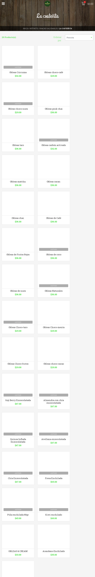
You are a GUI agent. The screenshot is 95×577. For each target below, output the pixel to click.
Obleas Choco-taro (79, 243)
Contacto (6, 558)
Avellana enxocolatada (16, 369)
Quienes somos (9, 562)
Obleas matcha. (16, 159)
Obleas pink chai (16, 117)
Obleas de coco (79, 201)
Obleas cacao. (47, 159)
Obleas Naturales (47, 243)
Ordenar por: (57, 39)
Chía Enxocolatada (47, 369)
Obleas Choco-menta (16, 285)
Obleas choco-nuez (79, 75)
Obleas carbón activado (79, 117)
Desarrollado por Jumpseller (73, 574)
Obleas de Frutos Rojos (47, 201)
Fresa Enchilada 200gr (47, 453)
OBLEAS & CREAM (79, 411)
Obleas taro (47, 117)
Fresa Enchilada (79, 369)
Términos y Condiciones (13, 565)
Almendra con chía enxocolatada (47, 328)
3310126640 (54, 530)
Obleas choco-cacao (79, 285)
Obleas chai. (79, 159)
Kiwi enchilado (47, 411)
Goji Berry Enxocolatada (16, 328)
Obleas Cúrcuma (15, 75)
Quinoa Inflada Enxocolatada (79, 328)
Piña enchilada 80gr (16, 411)
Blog (4, 568)
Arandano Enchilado (16, 453)
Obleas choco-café (47, 75)
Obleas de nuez (16, 243)
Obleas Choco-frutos (47, 285)
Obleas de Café (15, 201)
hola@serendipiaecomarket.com (64, 526)
